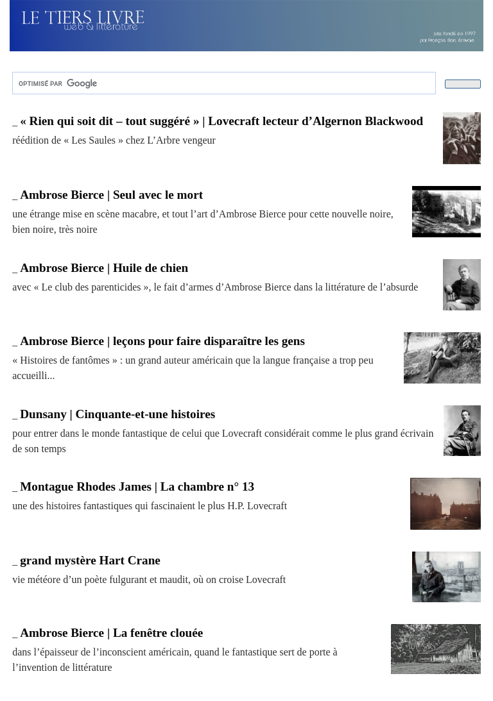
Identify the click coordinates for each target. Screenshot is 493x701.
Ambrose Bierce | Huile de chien (104, 267)
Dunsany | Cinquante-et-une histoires (117, 414)
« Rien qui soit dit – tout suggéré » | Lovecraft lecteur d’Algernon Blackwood (221, 121)
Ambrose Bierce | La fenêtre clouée (111, 632)
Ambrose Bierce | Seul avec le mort (111, 194)
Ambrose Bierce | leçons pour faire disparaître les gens (162, 341)
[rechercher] (223, 83)
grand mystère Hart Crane (90, 560)
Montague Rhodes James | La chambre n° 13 (137, 486)
